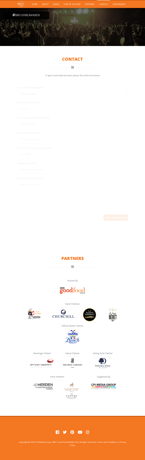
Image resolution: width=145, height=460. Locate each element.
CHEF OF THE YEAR (72, 4)
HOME (34, 4)
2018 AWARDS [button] (119, 4)
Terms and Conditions (107, 442)
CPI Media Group (43, 442)
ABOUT (45, 4)
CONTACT (103, 4)
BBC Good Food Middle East (65, 442)
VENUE (56, 4)
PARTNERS (90, 4)
